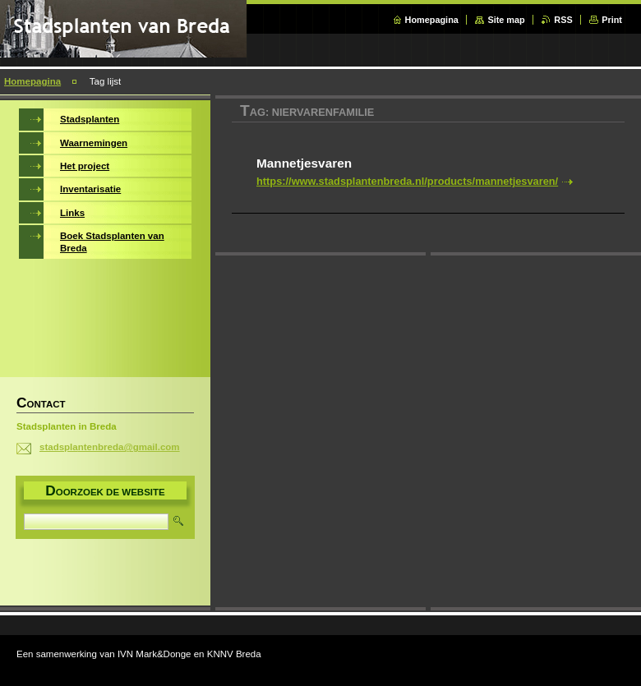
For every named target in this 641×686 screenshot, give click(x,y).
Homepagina (432, 20)
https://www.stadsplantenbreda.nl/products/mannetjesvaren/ (407, 181)
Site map (505, 20)
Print (612, 20)
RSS (563, 20)
